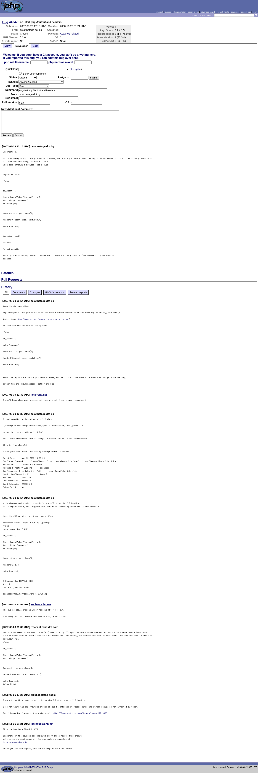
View (7, 45)
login (255, 12)
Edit (35, 45)
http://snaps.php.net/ (15, 742)
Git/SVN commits (55, 292)
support (168, 12)
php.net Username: (17, 62)
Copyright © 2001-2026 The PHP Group (33, 767)
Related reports (78, 292)
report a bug (193, 12)
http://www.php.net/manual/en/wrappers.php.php (43, 319)
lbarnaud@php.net (42, 723)
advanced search (208, 12)
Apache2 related (69, 33)
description (75, 69)
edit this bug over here (63, 57)
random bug (246, 12)
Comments (18, 292)
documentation (180, 12)
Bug (5, 22)
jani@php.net (39, 394)
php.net (159, 12)
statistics (234, 12)
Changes (35, 292)
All (6, 292)
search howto (223, 12)
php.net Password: (61, 62)
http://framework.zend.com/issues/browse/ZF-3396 (80, 713)
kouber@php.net (41, 604)
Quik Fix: (12, 69)
